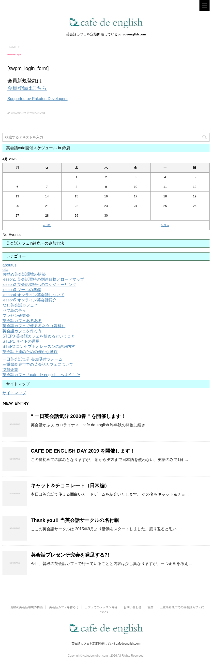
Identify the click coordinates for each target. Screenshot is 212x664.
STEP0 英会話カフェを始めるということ (38, 336)
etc (5, 269)
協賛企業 (10, 370)
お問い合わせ (132, 607)
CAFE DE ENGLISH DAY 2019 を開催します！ (83, 451)
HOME (12, 47)
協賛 (150, 607)
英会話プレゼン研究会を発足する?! (70, 555)
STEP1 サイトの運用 (21, 341)
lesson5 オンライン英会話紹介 (29, 300)
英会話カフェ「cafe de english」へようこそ (41, 375)
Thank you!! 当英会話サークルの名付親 (75, 520)
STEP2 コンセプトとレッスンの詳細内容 (38, 346)
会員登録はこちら (27, 88)
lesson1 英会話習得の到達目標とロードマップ (43, 279)
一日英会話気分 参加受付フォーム (32, 359)
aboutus (9, 265)
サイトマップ (14, 393)
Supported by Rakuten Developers (37, 99)
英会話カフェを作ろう (22, 331)
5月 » (165, 225)
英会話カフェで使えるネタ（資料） (33, 326)
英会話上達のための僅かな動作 (30, 352)
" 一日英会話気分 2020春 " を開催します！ (78, 416)
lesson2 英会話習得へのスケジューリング (39, 284)
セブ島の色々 (14, 310)
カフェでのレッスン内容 (101, 607)
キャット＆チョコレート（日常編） (70, 485)
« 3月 (47, 225)
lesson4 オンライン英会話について (33, 295)
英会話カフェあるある (22, 321)
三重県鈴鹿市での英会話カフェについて (37, 364)
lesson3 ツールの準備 (21, 290)
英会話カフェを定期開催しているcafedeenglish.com (106, 643)
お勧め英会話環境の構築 (24, 274)
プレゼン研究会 (16, 315)
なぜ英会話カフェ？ (20, 305)
